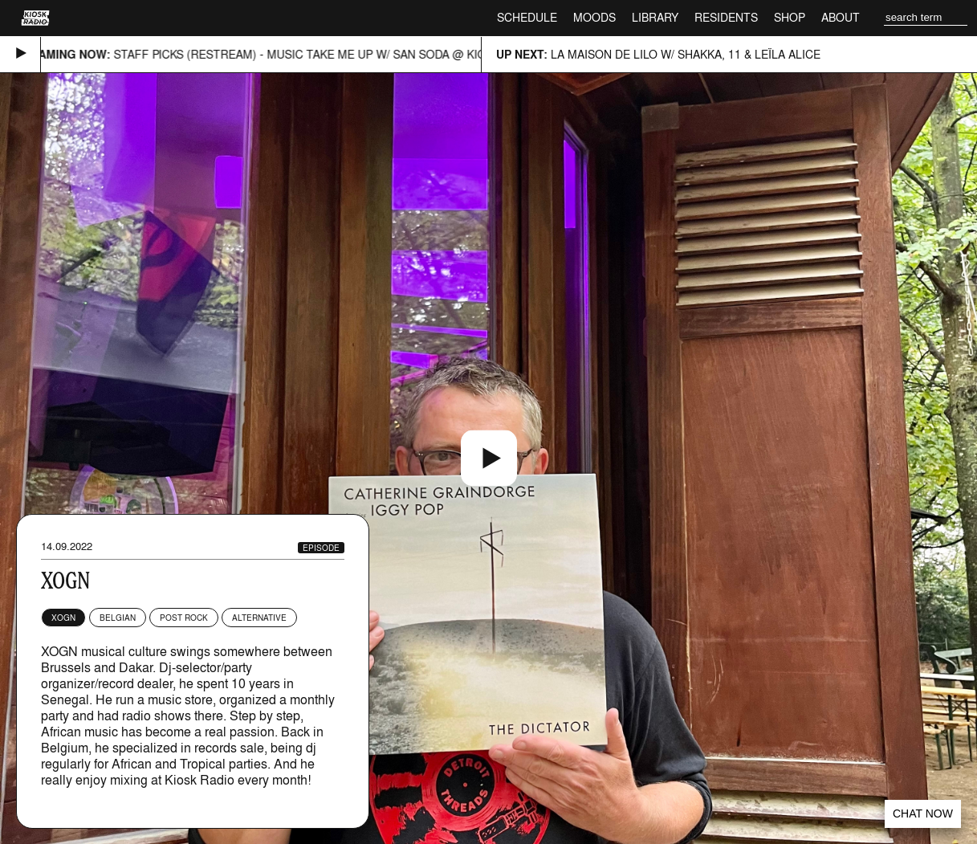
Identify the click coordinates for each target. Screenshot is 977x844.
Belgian (118, 617)
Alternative (259, 617)
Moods (594, 17)
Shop (789, 17)
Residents (726, 17)
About (840, 17)
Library (655, 17)
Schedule (527, 17)
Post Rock (184, 617)
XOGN (63, 617)
